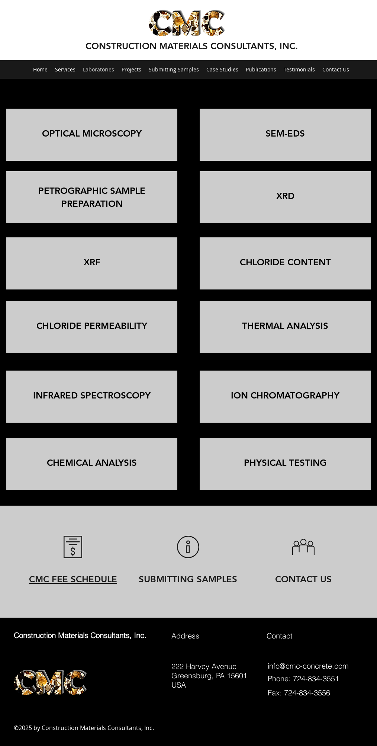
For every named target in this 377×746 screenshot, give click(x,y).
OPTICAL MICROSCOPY (92, 133)
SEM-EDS (285, 133)
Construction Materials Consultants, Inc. (80, 635)
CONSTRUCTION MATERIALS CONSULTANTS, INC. (192, 46)
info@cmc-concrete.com (308, 665)
